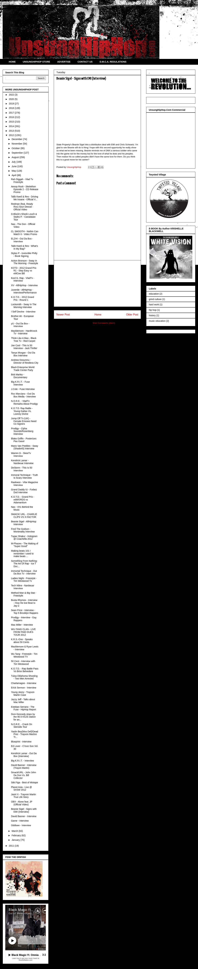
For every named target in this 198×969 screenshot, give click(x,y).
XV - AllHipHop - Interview (24, 285)
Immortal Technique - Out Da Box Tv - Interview (24, 572)
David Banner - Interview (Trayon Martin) (23, 766)
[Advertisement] (97, 283)
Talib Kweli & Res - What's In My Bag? (24, 247)
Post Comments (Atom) (104, 323)
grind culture (155, 299)
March (15, 831)
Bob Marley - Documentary (19, 376)
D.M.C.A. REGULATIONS (113, 61)
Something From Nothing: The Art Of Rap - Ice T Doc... (24, 564)
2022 (12, 94)
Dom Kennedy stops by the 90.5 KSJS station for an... (23, 717)
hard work (154, 304)
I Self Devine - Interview (23, 311)
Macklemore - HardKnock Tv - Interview (24, 332)
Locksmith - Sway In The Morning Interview (23, 305)
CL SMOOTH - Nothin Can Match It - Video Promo (24, 233)
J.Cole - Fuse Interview (23, 389)
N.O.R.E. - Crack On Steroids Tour (21, 725)
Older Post (132, 314)
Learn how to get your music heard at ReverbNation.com (25, 959)
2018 (12, 108)
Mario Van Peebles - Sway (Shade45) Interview (24, 447)
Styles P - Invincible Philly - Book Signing (24, 254)
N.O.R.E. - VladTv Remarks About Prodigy (24, 402)
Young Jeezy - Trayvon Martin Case (22, 693)
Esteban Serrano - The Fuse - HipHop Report (23, 708)
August (15, 157)
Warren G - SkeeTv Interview (21, 454)
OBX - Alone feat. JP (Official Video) (21, 803)
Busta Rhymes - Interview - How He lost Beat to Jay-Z (24, 603)
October (16, 148)
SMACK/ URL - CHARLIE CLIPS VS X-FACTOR (24, 515)
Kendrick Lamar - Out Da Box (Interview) (24, 754)
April (14, 175)
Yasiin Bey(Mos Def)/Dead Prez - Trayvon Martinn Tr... (24, 734)
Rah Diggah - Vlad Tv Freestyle (22, 180)
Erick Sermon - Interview (23, 687)
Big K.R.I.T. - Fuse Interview (20, 383)
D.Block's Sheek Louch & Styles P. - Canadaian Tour (24, 217)
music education (157, 321)
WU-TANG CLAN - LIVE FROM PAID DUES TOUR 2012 (23, 632)
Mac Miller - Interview (22, 624)
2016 (12, 117)
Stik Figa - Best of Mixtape (24, 782)
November (17, 143)
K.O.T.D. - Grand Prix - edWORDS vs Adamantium (22, 500)
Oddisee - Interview (21, 825)
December (17, 139)
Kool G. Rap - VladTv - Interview (22, 279)
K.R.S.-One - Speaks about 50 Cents (22, 640)
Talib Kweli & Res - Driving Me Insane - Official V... (24, 198)
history (152, 315)
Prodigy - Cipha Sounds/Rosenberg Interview (22, 431)
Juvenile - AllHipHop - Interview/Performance (24, 291)
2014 (12, 126)
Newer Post (63, 314)
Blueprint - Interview (21, 741)
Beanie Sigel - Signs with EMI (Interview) (24, 810)
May (14, 170)
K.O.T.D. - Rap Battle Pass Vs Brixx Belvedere (24, 670)
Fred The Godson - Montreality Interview (23, 530)
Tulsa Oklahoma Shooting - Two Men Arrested (24, 677)
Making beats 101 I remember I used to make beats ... (22, 553)
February (16, 835)
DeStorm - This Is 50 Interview (21, 469)
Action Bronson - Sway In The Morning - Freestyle (24, 262)
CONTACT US (85, 61)
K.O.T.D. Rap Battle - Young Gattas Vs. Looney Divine (22, 411)
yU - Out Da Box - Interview (20, 325)
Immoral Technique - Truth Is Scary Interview (24, 476)
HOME (12, 61)
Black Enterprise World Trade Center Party (22, 368)
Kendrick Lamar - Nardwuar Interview (22, 462)
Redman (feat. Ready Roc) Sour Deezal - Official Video (22, 207)
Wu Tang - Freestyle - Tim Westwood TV (24, 655)
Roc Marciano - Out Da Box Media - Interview (23, 395)
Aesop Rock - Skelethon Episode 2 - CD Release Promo (24, 189)
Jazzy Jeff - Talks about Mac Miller (23, 701)
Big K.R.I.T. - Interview (22, 760)
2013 (12, 130)
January (16, 840)
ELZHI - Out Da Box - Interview (22, 240)
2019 (12, 103)
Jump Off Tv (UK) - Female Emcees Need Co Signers (23, 421)
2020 (12, 99)
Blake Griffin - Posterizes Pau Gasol (23, 440)
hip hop (152, 310)
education (154, 293)
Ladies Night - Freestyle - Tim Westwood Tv (24, 579)
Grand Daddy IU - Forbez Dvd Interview (24, 491)
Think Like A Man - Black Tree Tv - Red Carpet (23, 339)
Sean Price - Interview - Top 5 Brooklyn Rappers (24, 611)
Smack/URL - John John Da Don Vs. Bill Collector (23, 775)
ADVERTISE (63, 61)
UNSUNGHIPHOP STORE (36, 61)
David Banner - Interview (23, 816)
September (17, 152)
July (14, 162)
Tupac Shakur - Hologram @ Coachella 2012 (24, 537)
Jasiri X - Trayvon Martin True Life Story (23, 796)
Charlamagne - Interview (23, 683)
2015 (12, 121)
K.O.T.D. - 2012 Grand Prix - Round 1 (22, 298)
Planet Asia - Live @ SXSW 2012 (21, 788)
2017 (12, 112)
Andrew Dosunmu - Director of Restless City (24, 361)
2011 (12, 845)
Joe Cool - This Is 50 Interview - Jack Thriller (24, 347)
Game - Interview (20, 820)
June (14, 166)
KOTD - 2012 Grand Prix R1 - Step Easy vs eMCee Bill (23, 271)
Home (98, 314)
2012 (12, 135)
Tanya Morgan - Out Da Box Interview (23, 354)
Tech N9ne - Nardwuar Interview (22, 587)
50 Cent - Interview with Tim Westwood (23, 662)
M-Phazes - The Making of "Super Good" (24, 545)
